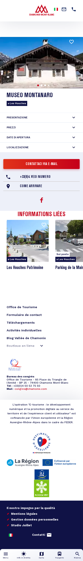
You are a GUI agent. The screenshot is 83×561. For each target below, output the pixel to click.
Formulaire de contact (24, 315)
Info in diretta (23, 558)
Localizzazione (18, 147)
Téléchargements (21, 322)
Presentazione (17, 117)
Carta (41, 558)
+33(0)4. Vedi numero (35, 177)
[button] (38, 85)
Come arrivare (31, 186)
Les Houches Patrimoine (25, 268)
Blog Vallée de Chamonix (26, 338)
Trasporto (59, 558)
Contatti (38, 534)
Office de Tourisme (22, 307)
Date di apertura (18, 137)
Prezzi (11, 127)
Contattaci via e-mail (42, 164)
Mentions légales (24, 513)
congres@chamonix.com (31, 388)
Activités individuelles (24, 330)
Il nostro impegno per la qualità (31, 508)
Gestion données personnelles (34, 519)
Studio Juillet (21, 525)
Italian (56, 9)
